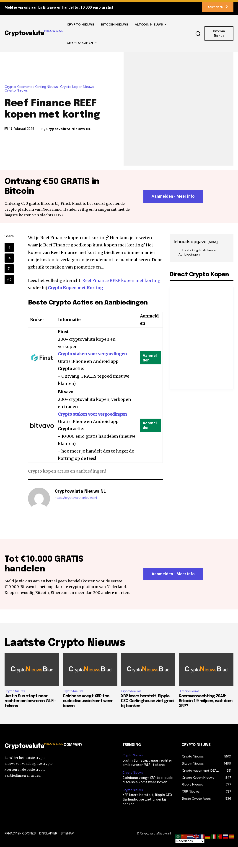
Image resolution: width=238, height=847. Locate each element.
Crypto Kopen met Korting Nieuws (32, 87)
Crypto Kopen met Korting (75, 288)
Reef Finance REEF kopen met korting (121, 280)
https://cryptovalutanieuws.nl (76, 498)
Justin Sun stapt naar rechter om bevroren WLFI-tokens (30, 701)
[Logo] (31, 746)
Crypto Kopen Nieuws (78, 87)
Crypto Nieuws (17, 90)
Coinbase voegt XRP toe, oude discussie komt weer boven (88, 701)
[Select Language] (189, 841)
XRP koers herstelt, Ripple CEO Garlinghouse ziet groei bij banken (147, 701)
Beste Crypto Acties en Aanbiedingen (197, 252)
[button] (198, 33)
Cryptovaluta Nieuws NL (68, 129)
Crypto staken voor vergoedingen (92, 354)
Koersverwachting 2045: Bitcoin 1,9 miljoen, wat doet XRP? (206, 701)
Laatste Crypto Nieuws (65, 643)
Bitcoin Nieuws (189, 691)
